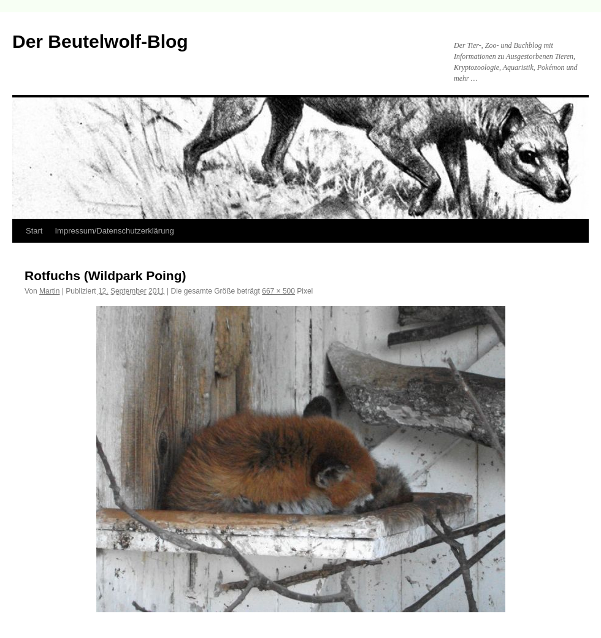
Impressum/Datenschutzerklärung (114, 230)
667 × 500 (278, 291)
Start (34, 230)
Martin (49, 291)
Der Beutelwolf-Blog (100, 41)
